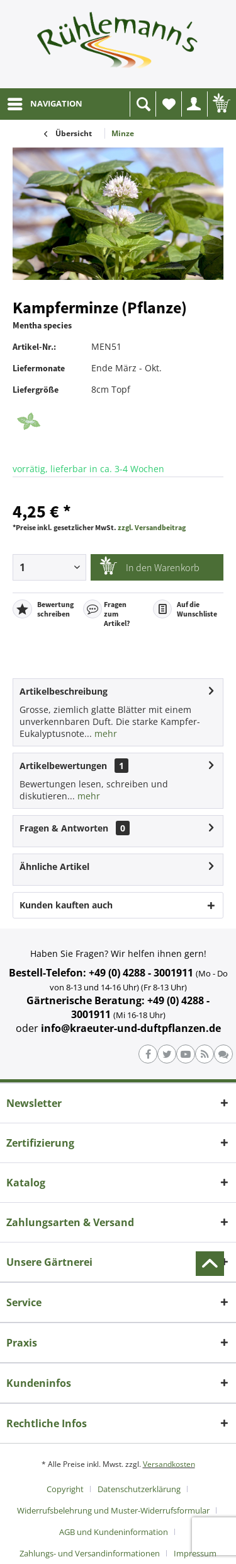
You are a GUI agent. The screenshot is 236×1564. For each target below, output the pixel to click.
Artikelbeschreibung (64, 691)
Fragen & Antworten (64, 828)
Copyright (65, 1489)
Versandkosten (169, 1464)
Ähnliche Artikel (54, 866)
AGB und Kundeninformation (113, 1532)
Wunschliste (171, 107)
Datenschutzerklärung (139, 1489)
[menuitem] (44, 104)
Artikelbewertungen (63, 766)
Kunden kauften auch (66, 905)
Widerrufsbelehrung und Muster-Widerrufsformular (113, 1510)
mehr (104, 733)
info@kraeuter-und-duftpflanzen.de (131, 1028)
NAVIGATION (45, 101)
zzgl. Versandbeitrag (152, 527)
